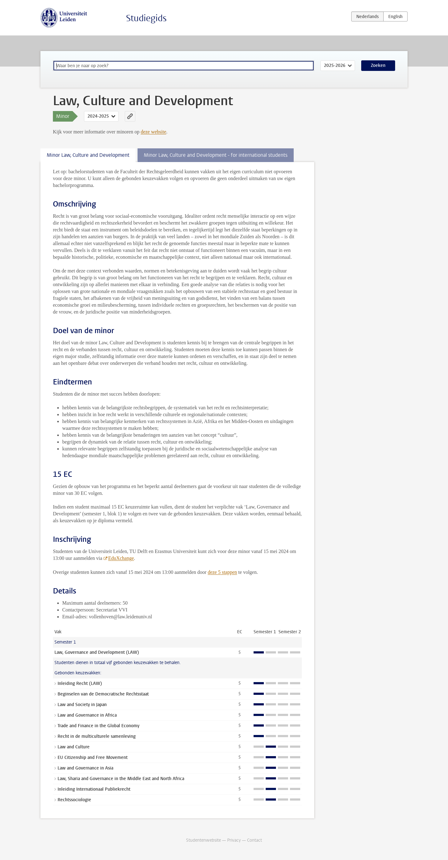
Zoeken (378, 65)
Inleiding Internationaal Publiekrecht (94, 789)
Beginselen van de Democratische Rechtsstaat (103, 694)
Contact (254, 840)
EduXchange (121, 558)
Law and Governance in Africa (87, 715)
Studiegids (146, 18)
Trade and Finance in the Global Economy (98, 726)
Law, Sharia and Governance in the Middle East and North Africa (121, 779)
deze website (153, 131)
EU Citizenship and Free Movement (93, 757)
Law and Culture (74, 747)
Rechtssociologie (74, 800)
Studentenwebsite (203, 840)
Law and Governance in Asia (85, 768)
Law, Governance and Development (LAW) (96, 652)
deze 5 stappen (222, 572)
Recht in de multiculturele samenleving (97, 736)
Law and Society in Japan (82, 705)
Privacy (234, 840)
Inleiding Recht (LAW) (80, 683)
